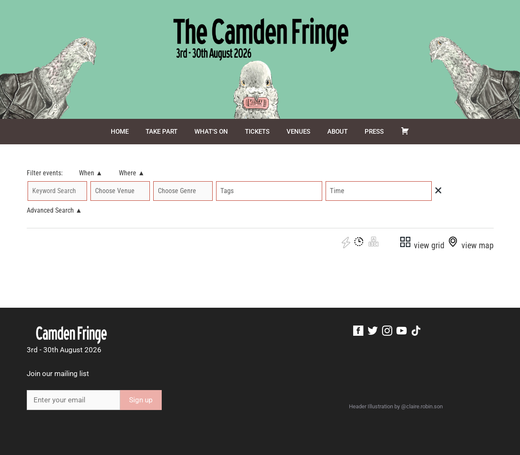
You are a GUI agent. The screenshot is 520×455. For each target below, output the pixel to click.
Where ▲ (132, 173)
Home (120, 131)
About (337, 131)
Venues (298, 131)
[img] (438, 190)
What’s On (211, 131)
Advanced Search (54, 210)
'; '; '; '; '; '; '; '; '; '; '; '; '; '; (183, 191)
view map (470, 245)
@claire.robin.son (422, 406)
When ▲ (91, 173)
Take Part (161, 131)
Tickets (257, 131)
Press (374, 131)
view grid (421, 245)
